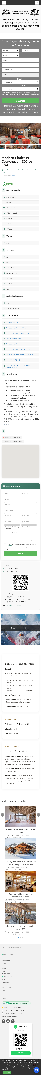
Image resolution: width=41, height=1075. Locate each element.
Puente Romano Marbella (8, 985)
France (14, 170)
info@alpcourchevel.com (15, 605)
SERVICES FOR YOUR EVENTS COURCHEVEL (20, 354)
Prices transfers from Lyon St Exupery (18, 333)
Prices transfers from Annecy (15, 344)
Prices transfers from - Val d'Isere (16, 328)
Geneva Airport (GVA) (13, 360)
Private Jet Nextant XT (13, 323)
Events (3, 971)
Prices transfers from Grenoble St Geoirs (19, 349)
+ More (7, 424)
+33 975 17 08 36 (16, 1013)
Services (4, 968)
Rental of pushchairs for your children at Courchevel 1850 (19, 366)
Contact (31, 1061)
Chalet (7, 170)
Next (38, 147)
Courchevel (22, 170)
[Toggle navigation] (37, 3)
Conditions (10, 545)
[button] (20, 459)
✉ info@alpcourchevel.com (9, 1017)
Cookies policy (17, 1061)
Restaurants (5, 963)
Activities (4, 965)
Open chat (20, 1053)
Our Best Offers (6, 973)
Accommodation (6, 960)
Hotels (3, 958)
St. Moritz (4, 990)
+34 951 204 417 (16, 1008)
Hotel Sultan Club (6, 987)
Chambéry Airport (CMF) (14, 338)
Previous (2, 147)
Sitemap (10, 1061)
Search (20, 100)
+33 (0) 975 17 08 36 (17, 1010)
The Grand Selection (7, 979)
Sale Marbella (5, 982)
